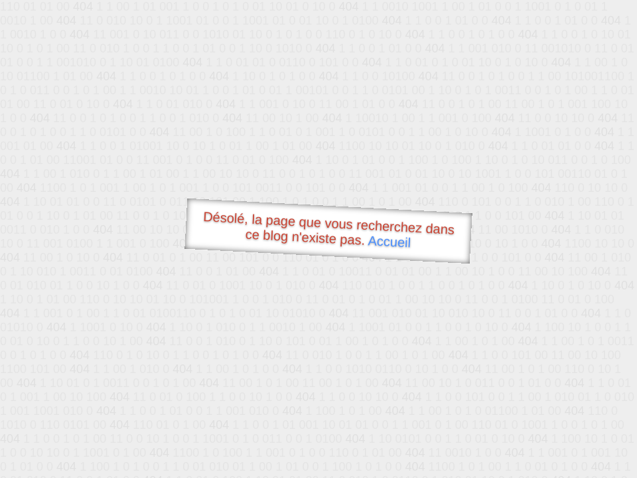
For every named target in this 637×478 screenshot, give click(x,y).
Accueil (389, 241)
